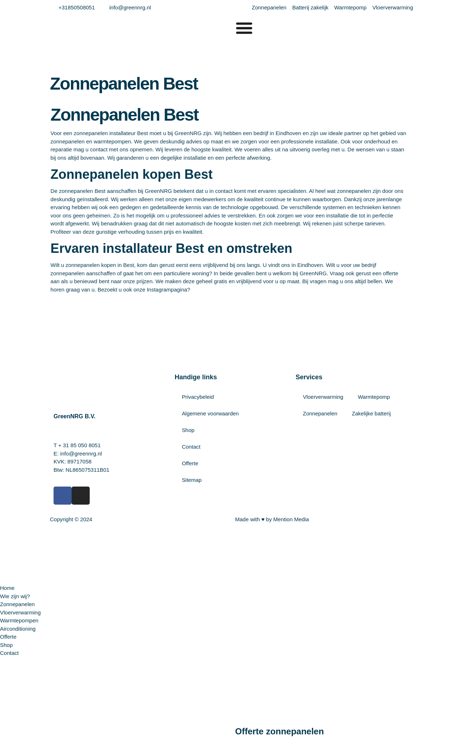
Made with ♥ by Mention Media (272, 519)
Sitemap (192, 480)
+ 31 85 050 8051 (79, 445)
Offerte (190, 463)
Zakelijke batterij (371, 413)
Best (61, 191)
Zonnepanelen (320, 413)
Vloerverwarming (323, 397)
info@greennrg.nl (81, 453)
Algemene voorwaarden (210, 413)
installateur (83, 133)
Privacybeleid (198, 397)
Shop (188, 430)
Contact (191, 447)
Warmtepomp (374, 397)
